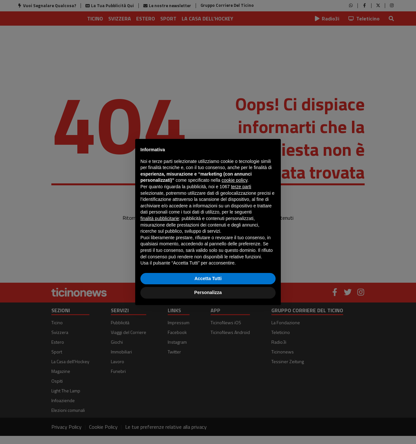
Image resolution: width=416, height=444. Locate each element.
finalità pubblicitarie (159, 218)
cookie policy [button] (234, 180)
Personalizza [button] (208, 292)
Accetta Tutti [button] (208, 278)
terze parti (241, 186)
